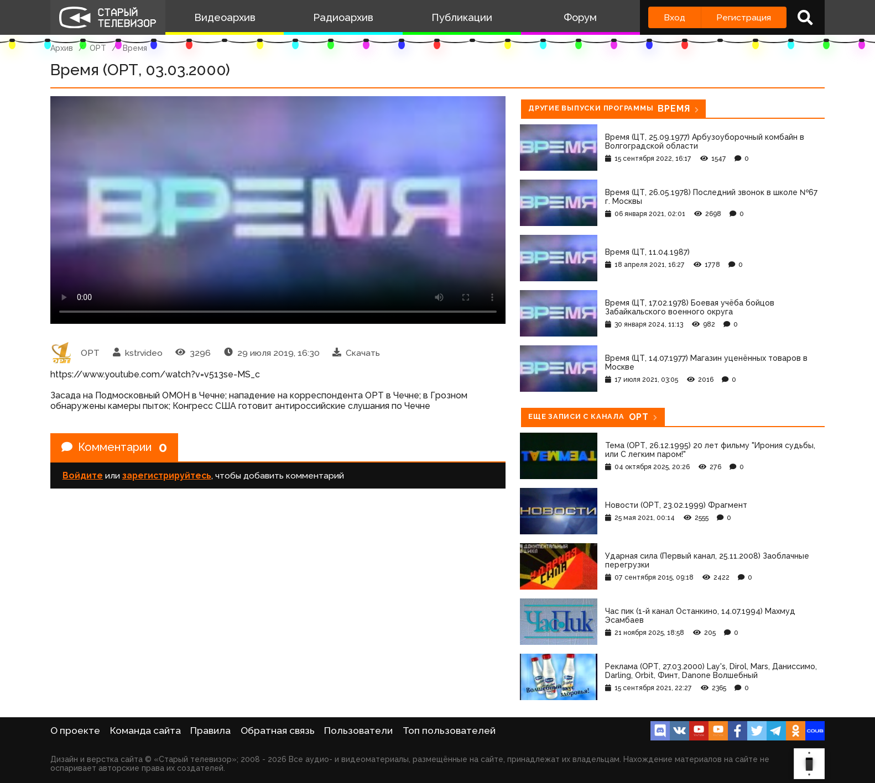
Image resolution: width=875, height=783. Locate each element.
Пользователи (358, 730)
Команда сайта (145, 730)
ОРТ (98, 48)
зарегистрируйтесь (166, 475)
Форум (580, 17)
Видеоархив (225, 17)
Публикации (461, 17)
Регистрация (743, 17)
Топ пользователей (449, 730)
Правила (210, 730)
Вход (674, 17)
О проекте (75, 730)
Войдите (82, 475)
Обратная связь (278, 730)
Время (135, 48)
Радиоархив (343, 17)
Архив (61, 48)
